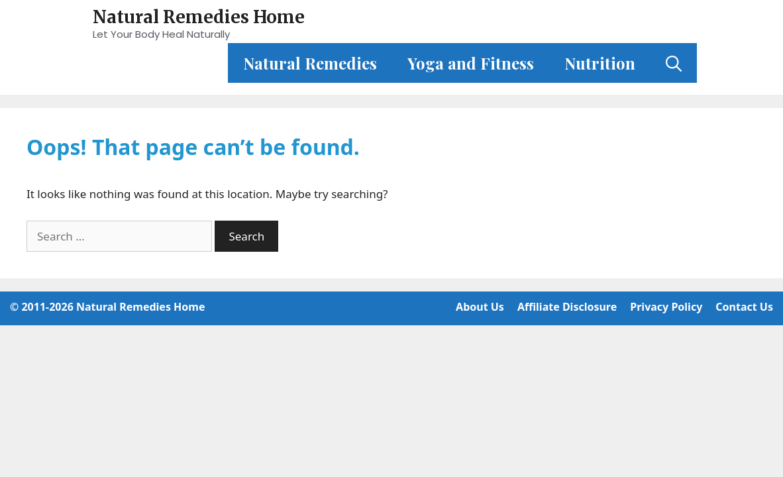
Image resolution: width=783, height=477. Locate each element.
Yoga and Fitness (470, 63)
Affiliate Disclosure (567, 306)
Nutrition (599, 63)
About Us (480, 306)
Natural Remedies (310, 63)
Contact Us (744, 306)
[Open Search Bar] (674, 63)
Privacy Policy (666, 306)
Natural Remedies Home (199, 17)
